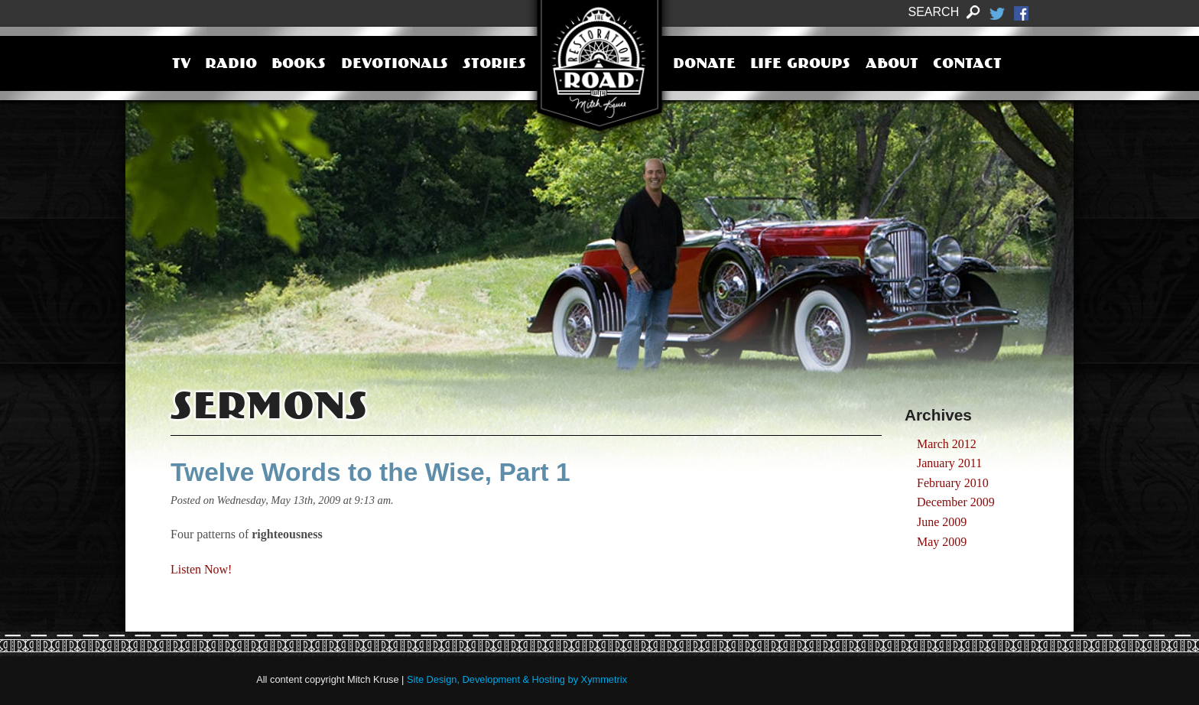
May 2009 (942, 541)
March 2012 (946, 443)
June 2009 (942, 521)
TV (181, 65)
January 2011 (949, 462)
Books (298, 65)
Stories (494, 65)
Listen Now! (201, 569)
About (892, 65)
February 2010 (953, 482)
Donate (704, 65)
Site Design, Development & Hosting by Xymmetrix (517, 679)
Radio (231, 65)
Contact (967, 65)
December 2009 (956, 501)
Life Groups (800, 65)
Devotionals (394, 65)
